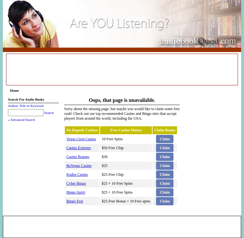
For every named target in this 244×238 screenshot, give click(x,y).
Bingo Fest (74, 201)
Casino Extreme (78, 148)
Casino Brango (77, 157)
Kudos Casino (77, 174)
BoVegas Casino (79, 165)
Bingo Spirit (75, 192)
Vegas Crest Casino (81, 139)
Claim (165, 139)
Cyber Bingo (76, 183)
